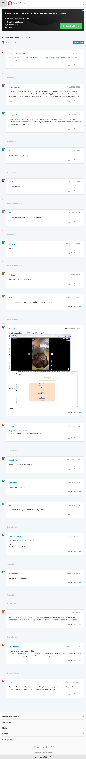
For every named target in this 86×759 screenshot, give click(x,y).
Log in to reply (78, 42)
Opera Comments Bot (17, 53)
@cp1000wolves (15, 119)
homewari (12, 244)
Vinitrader (12, 329)
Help (4, 728)
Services (6, 722)
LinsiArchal (13, 483)
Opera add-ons (10, 42)
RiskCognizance (15, 536)
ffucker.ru (67, 91)
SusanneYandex (15, 151)
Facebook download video (48, 58)
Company (7, 739)
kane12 (11, 426)
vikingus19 (13, 115)
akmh (11, 613)
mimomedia (13, 574)
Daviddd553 (13, 505)
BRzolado (12, 213)
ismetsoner (13, 182)
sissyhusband (14, 646)
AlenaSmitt (13, 460)
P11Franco (13, 275)
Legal (5, 733)
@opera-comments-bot (18, 431)
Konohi (11, 682)
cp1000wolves (14, 87)
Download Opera (72, 26)
